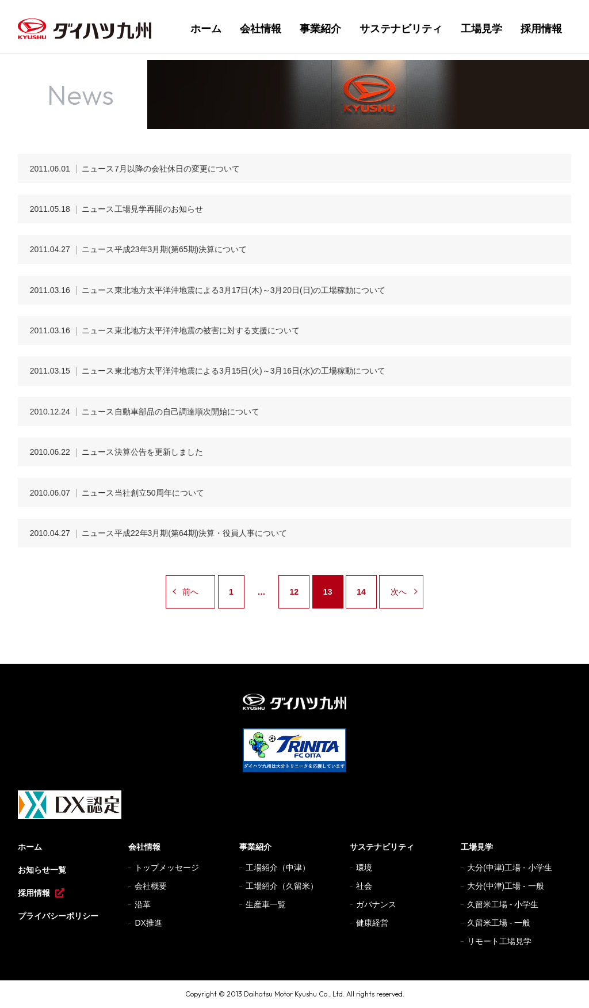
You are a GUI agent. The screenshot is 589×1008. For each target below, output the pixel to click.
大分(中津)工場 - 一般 (505, 886)
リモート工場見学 (499, 941)
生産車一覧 (266, 904)
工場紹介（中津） (278, 867)
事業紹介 (320, 29)
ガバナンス (376, 904)
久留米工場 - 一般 (498, 922)
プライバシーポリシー (58, 915)
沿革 (143, 904)
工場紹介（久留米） (282, 886)
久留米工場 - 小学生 (502, 904)
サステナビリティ (400, 29)
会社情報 (260, 29)
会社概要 (151, 886)
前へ (190, 591)
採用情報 (541, 29)
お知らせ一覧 (42, 869)
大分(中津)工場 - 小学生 (509, 867)
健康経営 (372, 922)
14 (361, 591)
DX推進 (148, 922)
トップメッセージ (167, 867)
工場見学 (481, 29)
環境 (364, 867)
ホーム (205, 29)
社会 (364, 886)
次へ (399, 591)
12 (294, 591)
